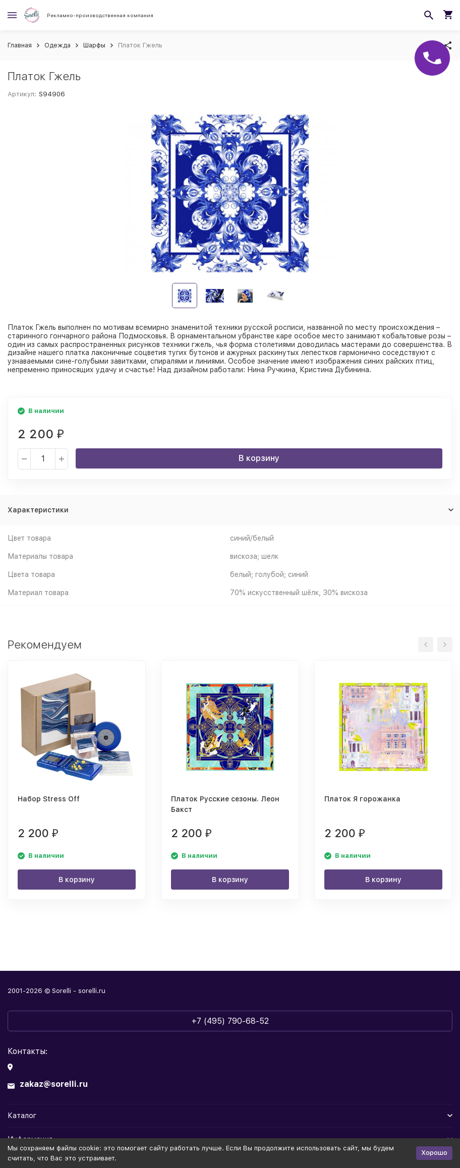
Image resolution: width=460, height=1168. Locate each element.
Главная (20, 45)
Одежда (57, 45)
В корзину (259, 458)
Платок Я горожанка (362, 799)
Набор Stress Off (49, 799)
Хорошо (434, 1152)
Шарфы (94, 45)
